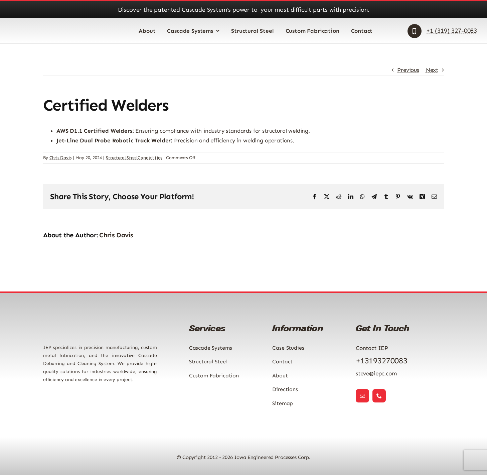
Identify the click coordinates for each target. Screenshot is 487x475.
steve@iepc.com (376, 373)
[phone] (379, 395)
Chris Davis (60, 157)
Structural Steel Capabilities (134, 157)
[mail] (362, 395)
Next (432, 70)
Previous (408, 70)
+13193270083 (382, 360)
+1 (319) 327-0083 (451, 30)
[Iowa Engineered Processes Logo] (40, 25)
